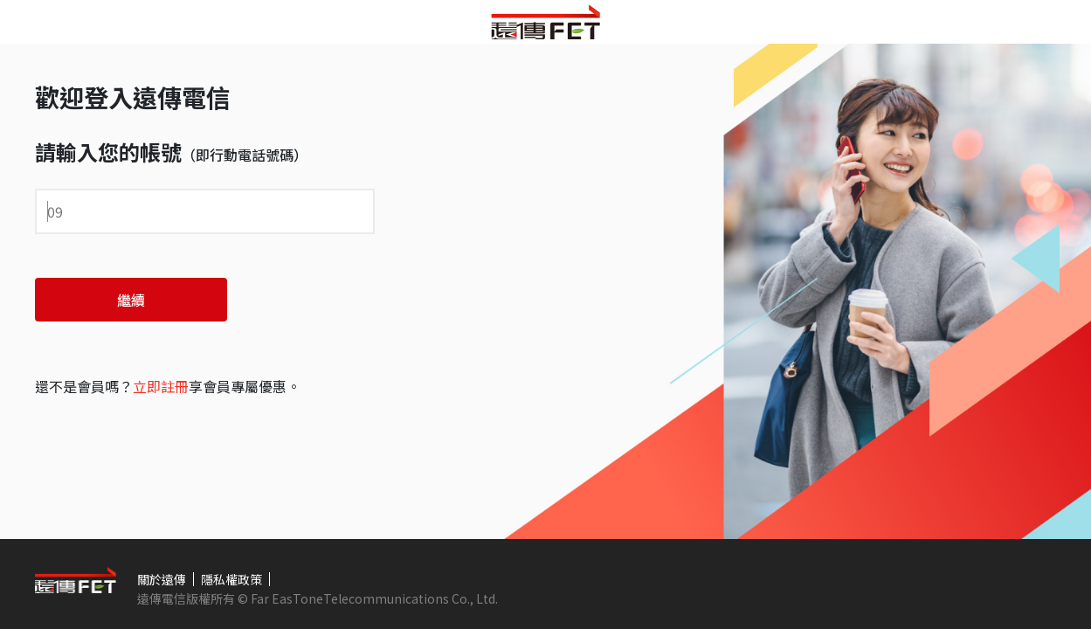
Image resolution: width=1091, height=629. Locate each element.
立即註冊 (161, 386)
